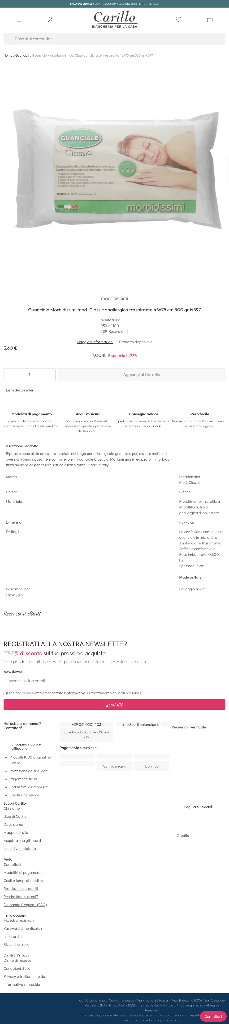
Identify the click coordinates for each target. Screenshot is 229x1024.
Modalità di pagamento (23, 872)
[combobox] (114, 39)
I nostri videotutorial (20, 848)
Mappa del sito (16, 832)
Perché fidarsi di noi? (21, 896)
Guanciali (22, 55)
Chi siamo (12, 808)
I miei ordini (13, 936)
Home (8, 55)
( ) (114, 331)
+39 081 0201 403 (86, 724)
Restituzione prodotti (21, 888)
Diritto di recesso (17, 960)
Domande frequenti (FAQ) (25, 904)
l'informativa (75, 693)
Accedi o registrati (19, 920)
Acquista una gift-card (22, 840)
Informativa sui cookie (22, 984)
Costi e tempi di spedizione (26, 880)
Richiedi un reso (16, 944)
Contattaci (12, 864)
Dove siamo (13, 824)
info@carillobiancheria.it (142, 724)
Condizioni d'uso (17, 968)
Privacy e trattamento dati (25, 976)
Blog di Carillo (15, 816)
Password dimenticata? (23, 928)
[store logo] (114, 20)
